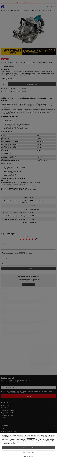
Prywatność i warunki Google (27, 439)
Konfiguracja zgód (28, 456)
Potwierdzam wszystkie (28, 447)
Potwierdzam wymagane (28, 452)
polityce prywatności (30, 438)
